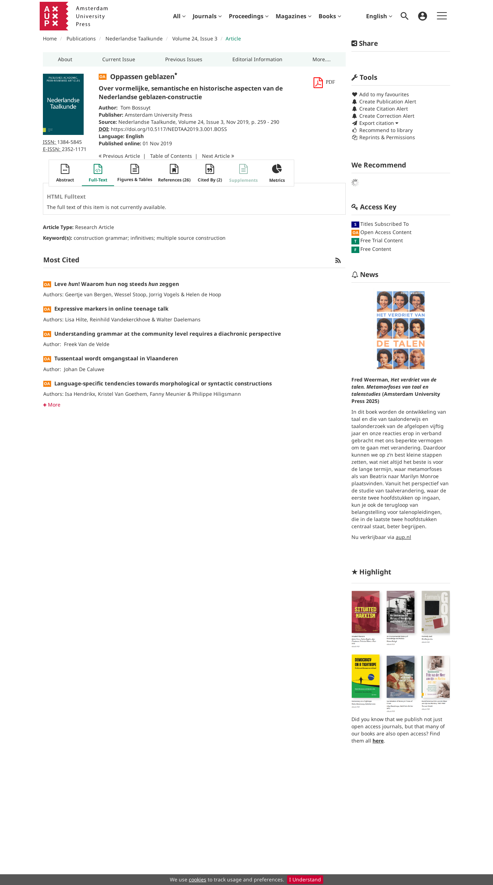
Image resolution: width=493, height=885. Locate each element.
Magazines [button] (293, 16)
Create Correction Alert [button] (382, 115)
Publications (81, 38)
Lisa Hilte (76, 319)
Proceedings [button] (248, 16)
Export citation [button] (374, 123)
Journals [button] (207, 16)
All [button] (179, 16)
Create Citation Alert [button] (379, 108)
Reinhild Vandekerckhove (120, 319)
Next (218, 155)
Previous (119, 155)
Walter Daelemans (179, 319)
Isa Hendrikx (80, 393)
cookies (197, 879)
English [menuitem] (379, 16)
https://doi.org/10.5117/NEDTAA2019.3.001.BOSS (169, 129)
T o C (171, 155)
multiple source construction (191, 237)
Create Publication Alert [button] (383, 101)
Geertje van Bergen (88, 294)
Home (50, 38)
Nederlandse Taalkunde (134, 38)
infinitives (142, 237)
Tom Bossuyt (135, 107)
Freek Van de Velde (86, 344)
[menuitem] (179, 16)
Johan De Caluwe (84, 369)
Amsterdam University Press (158, 114)
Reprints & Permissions (383, 137)
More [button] (51, 404)
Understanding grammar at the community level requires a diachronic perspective (167, 333)
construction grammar (101, 237)
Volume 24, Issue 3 (195, 38)
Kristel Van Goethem (122, 393)
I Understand (305, 879)
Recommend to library (382, 130)
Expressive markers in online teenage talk (111, 308)
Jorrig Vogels (164, 294)
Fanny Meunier (168, 393)
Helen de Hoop (203, 294)
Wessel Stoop (130, 294)
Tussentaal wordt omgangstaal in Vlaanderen (116, 358)
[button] (65, 59)
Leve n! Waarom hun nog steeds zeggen (116, 283)
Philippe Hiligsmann (216, 393)
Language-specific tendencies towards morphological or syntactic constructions (163, 383)
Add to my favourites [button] (380, 94)
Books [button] (330, 16)
